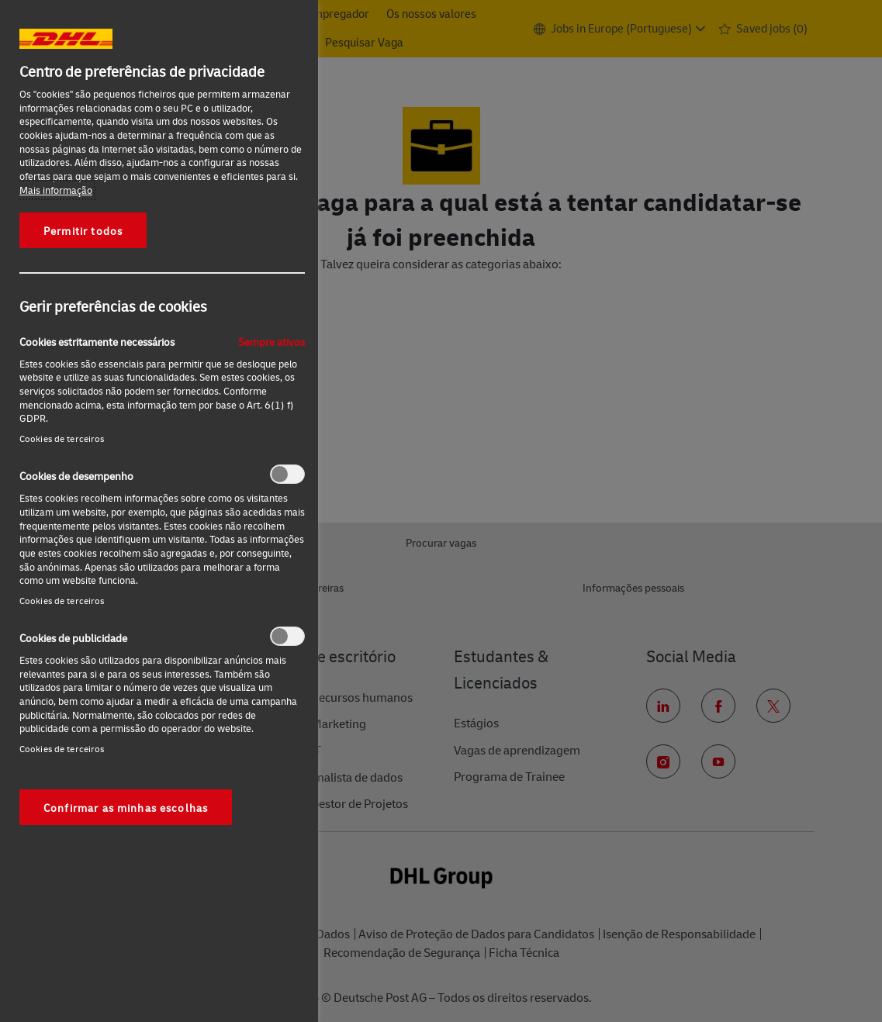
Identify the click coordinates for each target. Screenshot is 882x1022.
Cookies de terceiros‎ (61, 438)
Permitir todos (83, 230)
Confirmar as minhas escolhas (125, 807)
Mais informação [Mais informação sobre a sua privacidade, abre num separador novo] (55, 190)
